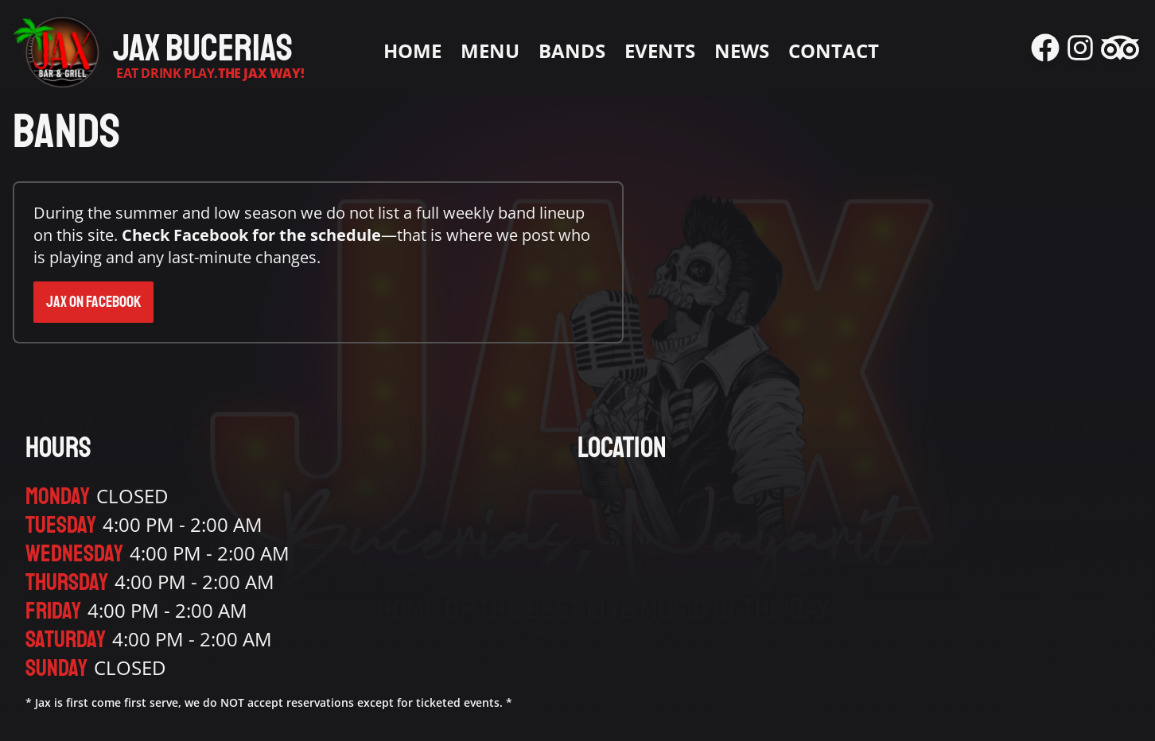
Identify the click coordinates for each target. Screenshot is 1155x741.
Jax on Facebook (93, 302)
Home (412, 51)
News (741, 51)
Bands (572, 51)
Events (659, 51)
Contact (833, 51)
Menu (490, 51)
